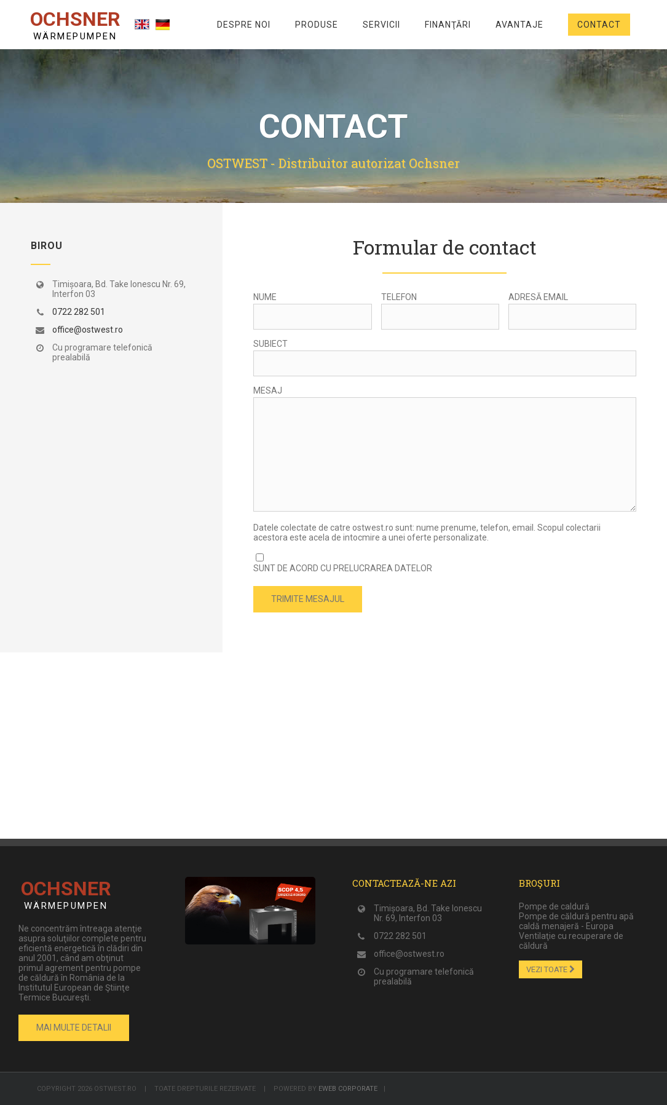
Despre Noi (243, 25)
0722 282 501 (78, 312)
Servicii (381, 25)
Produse (316, 25)
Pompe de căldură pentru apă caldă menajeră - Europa (576, 921)
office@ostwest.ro (87, 330)
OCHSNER (75, 24)
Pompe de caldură (554, 906)
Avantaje (519, 25)
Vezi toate (550, 969)
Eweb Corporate (347, 1089)
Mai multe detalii (73, 1027)
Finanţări (448, 25)
